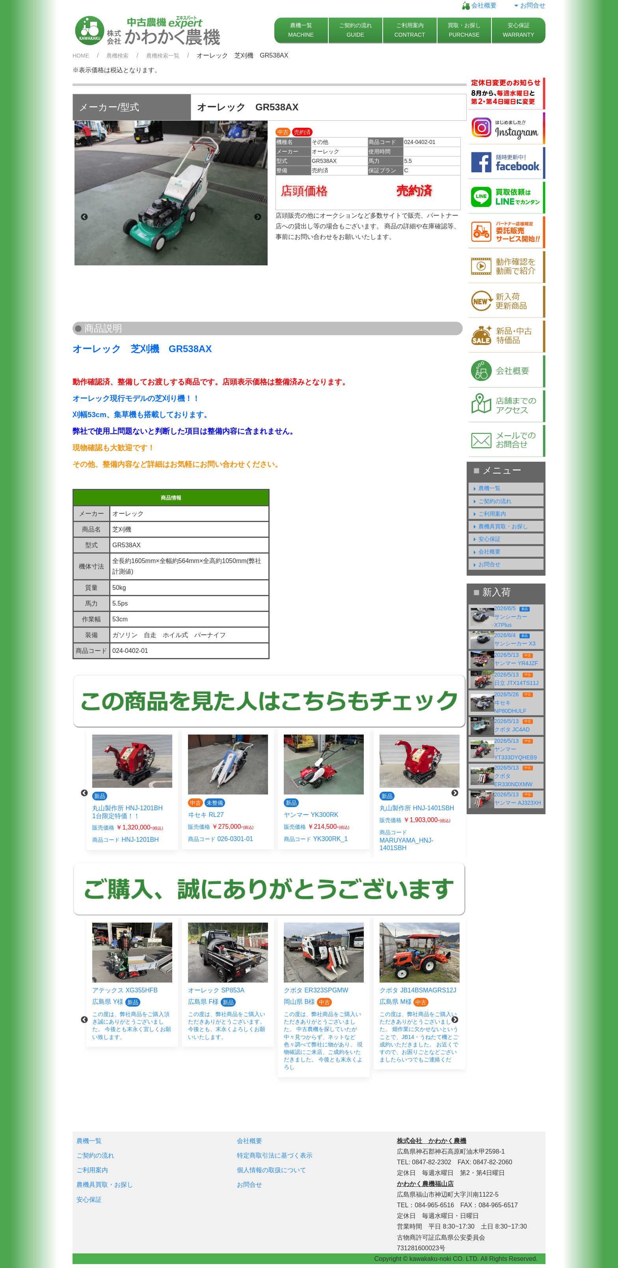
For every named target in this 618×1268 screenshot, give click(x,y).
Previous (84, 217)
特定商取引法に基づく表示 (275, 1155)
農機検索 (117, 55)
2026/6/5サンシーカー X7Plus (512, 616)
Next (258, 217)
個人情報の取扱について (271, 1170)
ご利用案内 (488, 514)
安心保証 (486, 539)
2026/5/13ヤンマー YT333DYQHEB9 (515, 749)
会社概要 (479, 5)
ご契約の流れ (491, 501)
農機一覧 (486, 488)
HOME (81, 55)
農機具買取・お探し (499, 526)
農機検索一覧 (162, 55)
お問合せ (528, 5)
